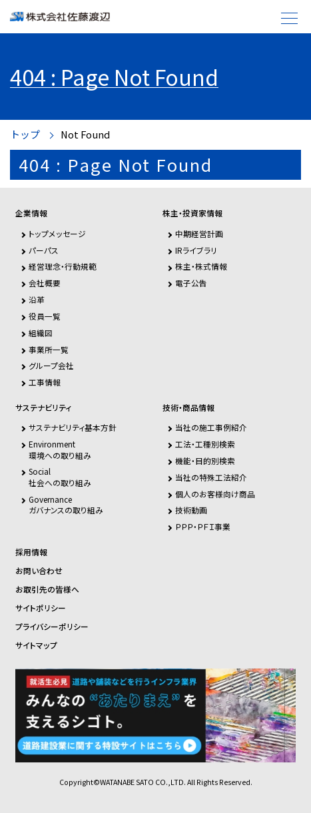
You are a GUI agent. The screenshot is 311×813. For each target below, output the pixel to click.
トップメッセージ (57, 233)
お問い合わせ (39, 570)
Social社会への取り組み (60, 476)
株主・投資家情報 (192, 213)
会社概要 (45, 282)
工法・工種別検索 (205, 443)
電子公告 (191, 282)
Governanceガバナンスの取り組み (66, 504)
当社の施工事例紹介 (211, 427)
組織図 (41, 332)
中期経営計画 (199, 233)
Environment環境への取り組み (60, 449)
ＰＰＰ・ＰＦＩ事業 (202, 526)
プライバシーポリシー (52, 626)
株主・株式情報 (201, 266)
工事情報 (45, 382)
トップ (25, 135)
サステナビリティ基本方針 (73, 427)
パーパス (44, 250)
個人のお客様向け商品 (215, 493)
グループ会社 (51, 365)
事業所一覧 (49, 349)
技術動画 (191, 509)
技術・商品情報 (188, 407)
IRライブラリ (196, 250)
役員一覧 (45, 316)
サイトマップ (36, 645)
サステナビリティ (43, 407)
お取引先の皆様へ (47, 589)
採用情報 (31, 552)
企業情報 (31, 213)
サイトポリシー (40, 608)
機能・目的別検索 (205, 460)
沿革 (37, 299)
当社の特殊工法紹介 (211, 477)
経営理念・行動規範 (63, 266)
